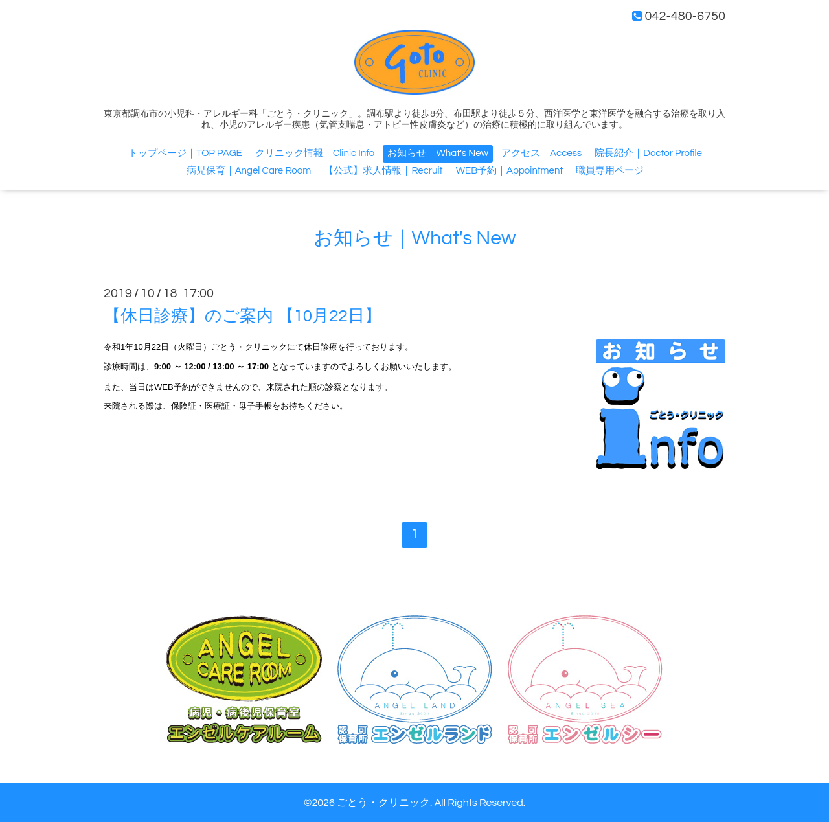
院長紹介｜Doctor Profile (648, 153)
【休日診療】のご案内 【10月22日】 (242, 316)
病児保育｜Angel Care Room (249, 171)
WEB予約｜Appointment (509, 171)
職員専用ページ (610, 171)
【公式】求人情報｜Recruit (383, 171)
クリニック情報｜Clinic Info (314, 153)
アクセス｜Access (541, 153)
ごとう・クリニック (383, 802)
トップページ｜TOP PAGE (185, 153)
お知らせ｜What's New (437, 153)
